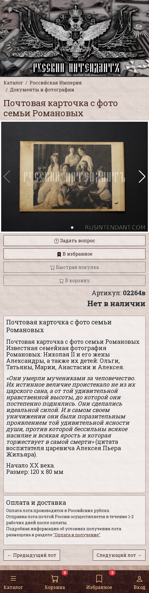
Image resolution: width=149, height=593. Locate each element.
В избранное (74, 254)
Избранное (99, 581)
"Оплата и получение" (76, 534)
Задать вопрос (74, 240)
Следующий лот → (119, 555)
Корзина (55, 581)
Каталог (13, 581)
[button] (142, 176)
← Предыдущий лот (31, 555)
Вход (140, 581)
